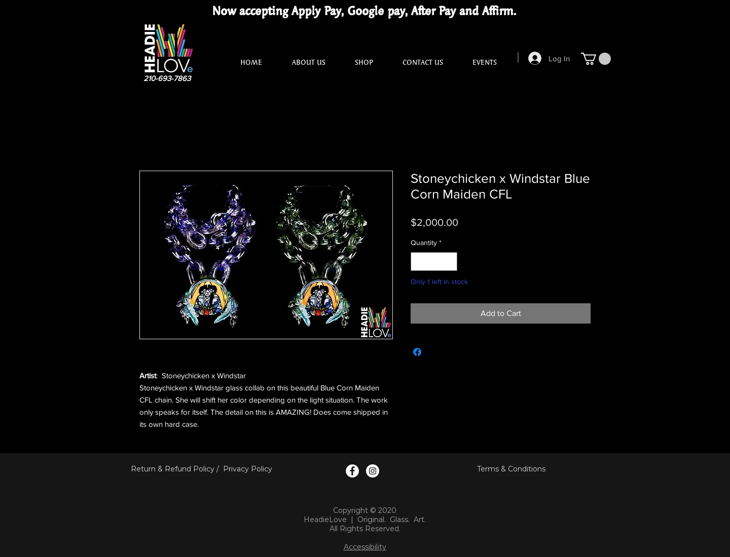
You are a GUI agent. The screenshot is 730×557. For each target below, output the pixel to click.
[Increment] (449, 261)
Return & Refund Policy (172, 468)
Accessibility (365, 546)
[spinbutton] (434, 261)
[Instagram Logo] (372, 471)
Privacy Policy (247, 468)
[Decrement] (418, 261)
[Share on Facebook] (417, 352)
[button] (596, 59)
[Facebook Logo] (352, 471)
